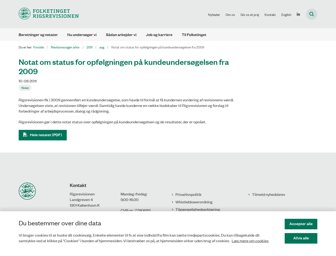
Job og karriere (159, 34)
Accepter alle (301, 223)
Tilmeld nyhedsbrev (268, 194)
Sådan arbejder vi (121, 34)
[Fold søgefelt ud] (311, 14)
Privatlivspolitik (188, 194)
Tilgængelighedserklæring (197, 209)
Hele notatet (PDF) (46, 134)
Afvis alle (301, 238)
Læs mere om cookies (250, 240)
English (286, 14)
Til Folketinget (194, 34)
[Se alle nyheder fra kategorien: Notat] (25, 88)
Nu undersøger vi (82, 34)
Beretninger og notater (38, 34)
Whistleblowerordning (194, 201)
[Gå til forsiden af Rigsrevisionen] (49, 14)
